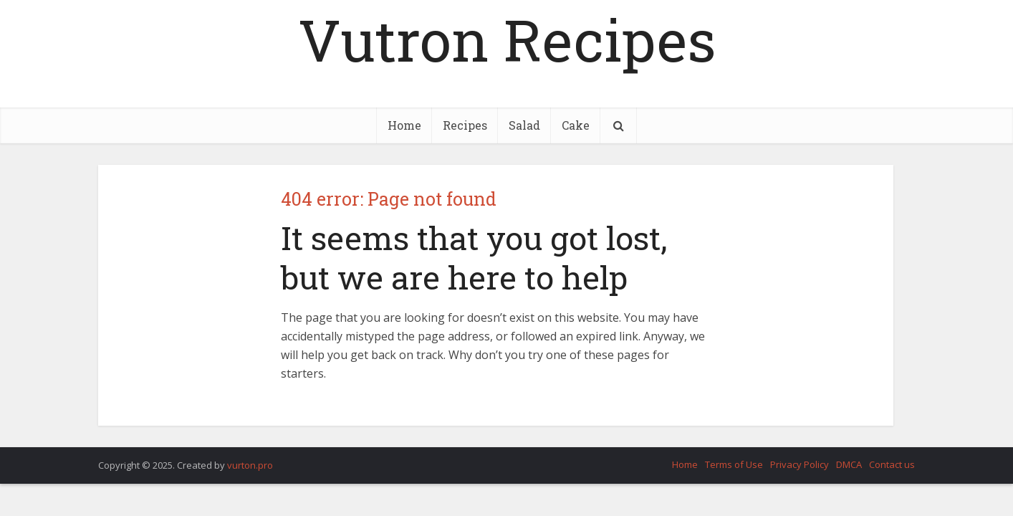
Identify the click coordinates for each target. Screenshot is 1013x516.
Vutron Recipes (507, 39)
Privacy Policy (799, 464)
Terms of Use (734, 464)
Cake (576, 125)
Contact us (892, 464)
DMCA (849, 464)
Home (404, 125)
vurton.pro (250, 465)
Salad (524, 125)
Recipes (465, 125)
